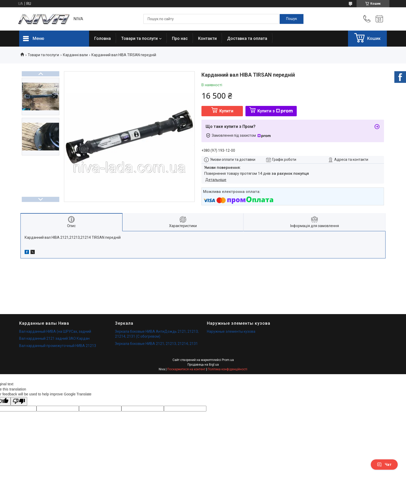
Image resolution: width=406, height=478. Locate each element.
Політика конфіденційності (227, 369)
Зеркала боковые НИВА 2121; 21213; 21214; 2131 (156, 344)
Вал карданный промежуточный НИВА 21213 (57, 346)
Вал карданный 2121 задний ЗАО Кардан (54, 338)
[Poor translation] (19, 401)
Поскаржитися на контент (186, 369)
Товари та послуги (139, 38)
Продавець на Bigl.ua (203, 364)
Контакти (207, 38)
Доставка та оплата (247, 38)
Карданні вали (75, 55)
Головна (102, 38)
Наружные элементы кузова (231, 331)
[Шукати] (291, 19)
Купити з (275, 110)
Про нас (180, 38)
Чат (384, 464)
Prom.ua (228, 360)
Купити (226, 110)
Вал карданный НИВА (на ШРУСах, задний (55, 331)
